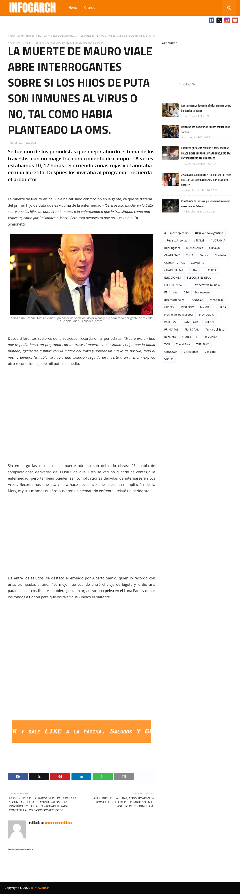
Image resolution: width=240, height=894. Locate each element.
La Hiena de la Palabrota (58, 823)
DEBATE (194, 270)
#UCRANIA (217, 241)
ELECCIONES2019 (176, 285)
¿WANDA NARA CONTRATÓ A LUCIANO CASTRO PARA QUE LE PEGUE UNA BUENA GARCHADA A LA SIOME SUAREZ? (206, 180)
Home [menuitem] (73, 8)
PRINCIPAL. (191, 330)
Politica (209, 322)
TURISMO (202, 344)
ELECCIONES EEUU (199, 278)
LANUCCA (197, 300)
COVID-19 (198, 263)
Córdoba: (221, 255)
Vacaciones (191, 352)
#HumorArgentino (29, 36)
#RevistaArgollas (175, 241)
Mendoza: (216, 300)
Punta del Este (214, 330)
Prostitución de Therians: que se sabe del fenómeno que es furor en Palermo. (205, 204)
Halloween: (202, 293)
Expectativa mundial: (207, 285)
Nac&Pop (206, 307)
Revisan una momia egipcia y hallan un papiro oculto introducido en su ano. (206, 108)
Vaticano (210, 352)
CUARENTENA (173, 270)
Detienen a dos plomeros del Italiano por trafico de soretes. (205, 130)
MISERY (169, 307)
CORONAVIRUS (174, 263)
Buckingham (172, 248)
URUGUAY (171, 352)
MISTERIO (187, 307)
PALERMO (170, 322)
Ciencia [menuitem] (89, 8)
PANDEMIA (191, 322)
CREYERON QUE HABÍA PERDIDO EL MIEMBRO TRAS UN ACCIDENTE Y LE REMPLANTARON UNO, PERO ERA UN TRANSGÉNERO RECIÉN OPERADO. (206, 153)
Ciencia (204, 255)
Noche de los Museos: (178, 315)
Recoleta (170, 337)
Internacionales (174, 300)
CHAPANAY (172, 255)
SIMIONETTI (190, 337)
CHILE (189, 255)
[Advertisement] (81, 686)
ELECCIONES (172, 278)
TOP (167, 344)
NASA (222, 307)
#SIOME (198, 241)
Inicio (11, 36)
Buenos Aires (194, 248)
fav (175, 293)
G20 (186, 293)
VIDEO (168, 359)
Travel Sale (183, 344)
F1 (165, 293)
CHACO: (214, 248)
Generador (169, 43)
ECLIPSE (211, 270)
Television (211, 337)
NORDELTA (206, 315)
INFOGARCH (40, 888)
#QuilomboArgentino (209, 233)
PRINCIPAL (171, 330)
